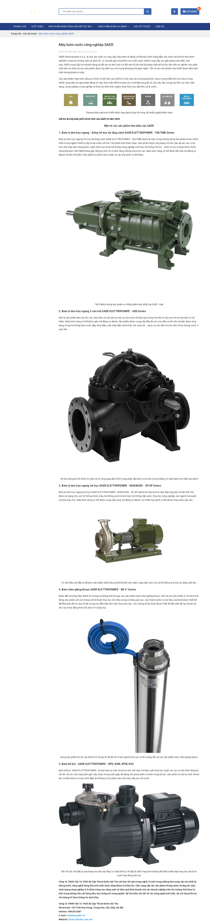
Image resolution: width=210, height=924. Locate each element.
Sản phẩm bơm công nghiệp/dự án (70, 26)
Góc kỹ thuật (142, 26)
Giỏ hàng (191, 11)
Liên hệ (159, 26)
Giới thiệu (37, 26)
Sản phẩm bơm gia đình (113, 26)
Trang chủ (19, 26)
